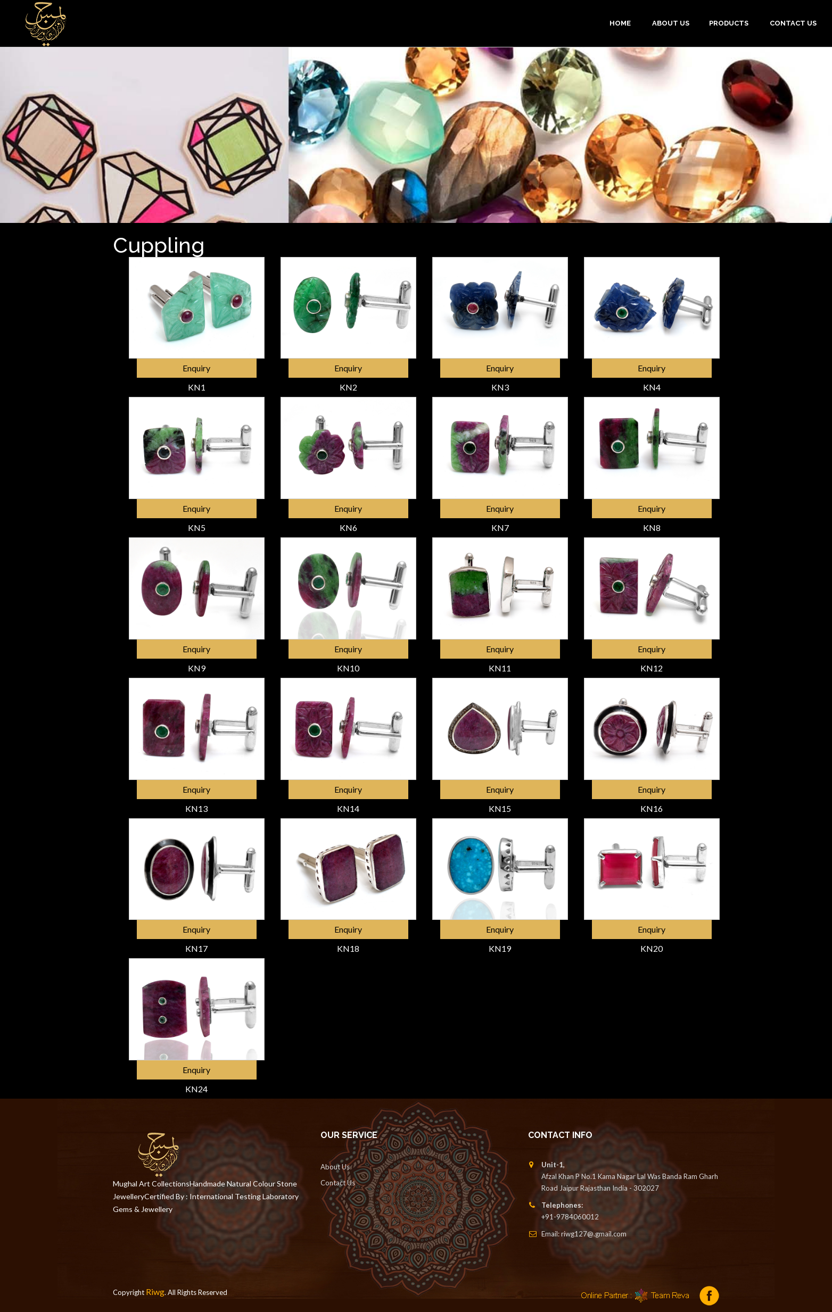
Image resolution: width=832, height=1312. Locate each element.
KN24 (196, 1089)
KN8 (652, 527)
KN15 (500, 808)
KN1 (196, 387)
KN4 (652, 387)
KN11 (500, 668)
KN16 (651, 808)
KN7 (500, 527)
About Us (335, 1166)
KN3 (500, 387)
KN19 (500, 948)
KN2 (348, 387)
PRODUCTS (728, 23)
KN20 (651, 948)
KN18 (348, 948)
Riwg (155, 1291)
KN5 (196, 527)
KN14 (348, 808)
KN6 (348, 527)
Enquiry (196, 368)
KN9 (196, 668)
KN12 (651, 668)
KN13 (196, 808)
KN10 (348, 668)
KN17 (196, 948)
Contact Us (793, 23)
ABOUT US (670, 23)
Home (620, 23)
